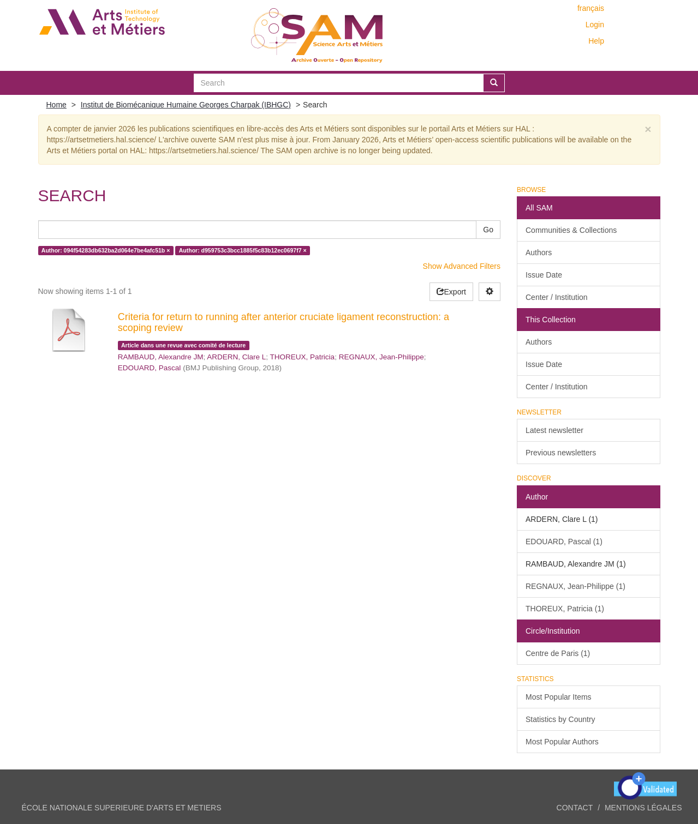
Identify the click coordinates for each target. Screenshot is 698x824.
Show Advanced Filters (461, 266)
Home (56, 104)
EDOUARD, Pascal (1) (564, 541)
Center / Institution (557, 297)
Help (596, 41)
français (590, 8)
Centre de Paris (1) (558, 653)
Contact (575, 807)
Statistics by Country (560, 719)
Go (488, 229)
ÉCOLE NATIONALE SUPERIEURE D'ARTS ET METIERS (122, 807)
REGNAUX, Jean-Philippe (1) (575, 586)
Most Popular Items (559, 697)
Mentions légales (643, 807)
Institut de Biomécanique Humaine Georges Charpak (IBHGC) (186, 104)
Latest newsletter (554, 430)
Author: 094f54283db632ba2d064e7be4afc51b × (105, 250)
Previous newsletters (561, 452)
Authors (539, 252)
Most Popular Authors (562, 741)
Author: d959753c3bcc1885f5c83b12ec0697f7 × (243, 250)
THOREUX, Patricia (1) (565, 608)
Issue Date (544, 274)
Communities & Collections (571, 230)
